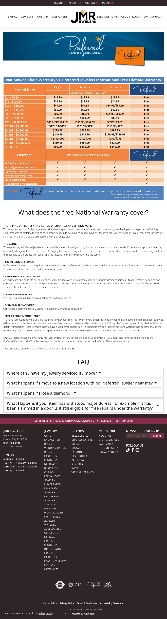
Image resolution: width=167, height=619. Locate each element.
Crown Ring (79, 448)
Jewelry (27, 16)
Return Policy (109, 448)
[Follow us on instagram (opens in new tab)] (137, 450)
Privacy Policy (108, 452)
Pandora (77, 460)
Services (103, 16)
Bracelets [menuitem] (51, 468)
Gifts (115, 16)
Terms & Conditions (87, 603)
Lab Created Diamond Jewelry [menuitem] (52, 488)
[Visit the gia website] (75, 585)
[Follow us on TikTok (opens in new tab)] (128, 450)
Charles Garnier (82, 439)
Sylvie (75, 468)
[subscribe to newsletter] (157, 435)
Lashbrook (79, 456)
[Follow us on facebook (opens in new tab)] (132, 450)
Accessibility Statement (112, 603)
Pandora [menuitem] (50, 508)
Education (140, 16)
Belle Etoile (79, 435)
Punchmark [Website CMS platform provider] (89, 614)
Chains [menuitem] (48, 472)
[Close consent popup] (65, 614)
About (125, 16)
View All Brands (82, 472)
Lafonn (76, 452)
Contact (156, 16)
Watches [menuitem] (50, 524)
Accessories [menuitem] (52, 528)
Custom (42, 16)
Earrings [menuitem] (50, 456)
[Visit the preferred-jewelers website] (92, 585)
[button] (59, 3)
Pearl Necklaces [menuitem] (55, 561)
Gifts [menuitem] (47, 435)
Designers (59, 16)
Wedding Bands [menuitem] (55, 448)
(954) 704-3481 (124, 421)
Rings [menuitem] (48, 452)
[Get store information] (14, 446)
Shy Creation (80, 464)
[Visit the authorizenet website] (60, 585)
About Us (105, 435)
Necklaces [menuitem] (51, 464)
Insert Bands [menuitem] (53, 549)
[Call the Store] (11, 442)
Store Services (109, 439)
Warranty (106, 444)
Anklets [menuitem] (49, 504)
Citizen (76, 444)
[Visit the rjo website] (108, 585)
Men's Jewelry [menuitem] (53, 512)
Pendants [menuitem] (50, 460)
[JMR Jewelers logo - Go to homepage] (83, 16)
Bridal (12, 16)
